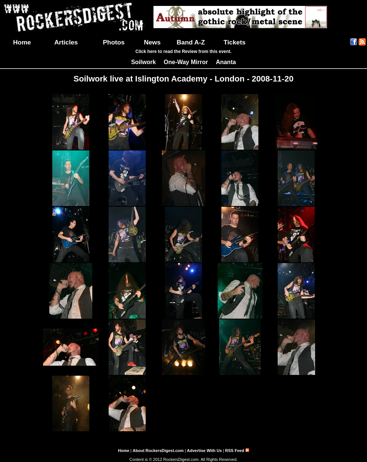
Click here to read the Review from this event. (183, 51)
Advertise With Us (204, 450)
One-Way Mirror (186, 62)
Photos (114, 42)
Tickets (234, 42)
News (152, 42)
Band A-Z (191, 42)
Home (22, 42)
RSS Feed (237, 450)
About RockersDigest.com (158, 450)
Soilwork (143, 62)
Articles (66, 42)
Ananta (226, 62)
